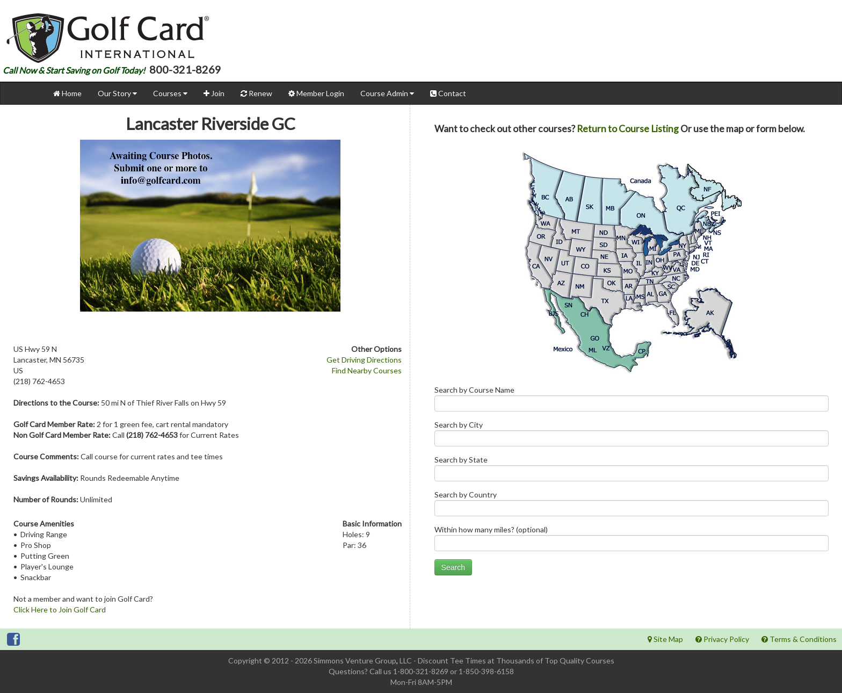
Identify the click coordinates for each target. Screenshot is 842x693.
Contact (448, 93)
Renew (256, 93)
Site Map (665, 639)
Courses (170, 93)
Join (214, 93)
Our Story (117, 93)
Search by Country (631, 506)
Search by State (631, 471)
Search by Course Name (631, 401)
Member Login (316, 93)
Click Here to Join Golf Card (59, 609)
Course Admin (387, 93)
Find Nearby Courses (367, 370)
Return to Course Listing (628, 128)
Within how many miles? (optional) (631, 541)
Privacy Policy (722, 639)
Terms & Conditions (799, 639)
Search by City (631, 436)
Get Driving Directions (364, 359)
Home (67, 93)
